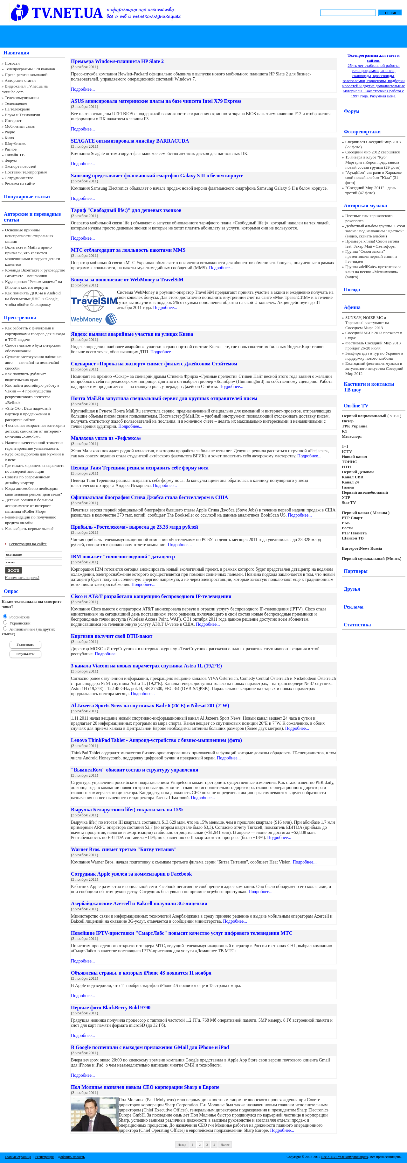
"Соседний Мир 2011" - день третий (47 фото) (370, 190)
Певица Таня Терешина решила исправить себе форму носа (140, 467)
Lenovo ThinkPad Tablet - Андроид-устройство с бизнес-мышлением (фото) (156, 740)
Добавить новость (71, 1157)
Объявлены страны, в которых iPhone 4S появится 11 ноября (141, 973)
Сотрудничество (19, 177)
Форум (11, 160)
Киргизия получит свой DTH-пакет (111, 636)
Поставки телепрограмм (26, 172)
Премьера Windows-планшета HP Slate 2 (117, 61)
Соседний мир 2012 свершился (372, 152)
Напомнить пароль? (22, 577)
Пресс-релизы (20, 317)
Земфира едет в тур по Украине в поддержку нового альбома (374, 356)
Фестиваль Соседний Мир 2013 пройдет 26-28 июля (373, 345)
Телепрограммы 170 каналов (30, 69)
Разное (11, 149)
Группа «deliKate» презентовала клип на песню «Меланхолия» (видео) (373, 271)
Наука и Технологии (22, 114)
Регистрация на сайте (28, 543)
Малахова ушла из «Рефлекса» (106, 438)
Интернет (13, 120)
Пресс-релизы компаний (26, 74)
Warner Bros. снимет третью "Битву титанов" (124, 849)
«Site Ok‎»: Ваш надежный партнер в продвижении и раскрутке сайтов (28, 414)
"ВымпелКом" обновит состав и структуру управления (134, 769)
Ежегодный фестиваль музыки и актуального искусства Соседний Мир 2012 (374, 368)
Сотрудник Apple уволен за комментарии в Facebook (131, 874)
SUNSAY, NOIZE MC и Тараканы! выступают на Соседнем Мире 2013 (367, 322)
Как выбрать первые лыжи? (29, 528)
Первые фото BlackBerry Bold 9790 (110, 1007)
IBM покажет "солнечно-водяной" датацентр (123, 556)
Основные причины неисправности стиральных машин (29, 236)
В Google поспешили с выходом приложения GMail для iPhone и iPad (150, 1047)
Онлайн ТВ (14, 154)
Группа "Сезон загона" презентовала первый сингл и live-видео (371, 256)
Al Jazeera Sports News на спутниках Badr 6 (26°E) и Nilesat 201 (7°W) (150, 705)
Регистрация (44, 1157)
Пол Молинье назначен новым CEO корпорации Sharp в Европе (145, 1087)
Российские (19, 617)
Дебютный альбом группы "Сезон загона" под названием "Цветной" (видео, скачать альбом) (375, 230)
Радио (10, 132)
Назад (181, 1144)
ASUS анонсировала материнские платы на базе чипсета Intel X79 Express (156, 101)
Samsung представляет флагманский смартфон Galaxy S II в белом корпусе (157, 175)
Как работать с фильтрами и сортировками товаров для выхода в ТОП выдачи (35, 334)
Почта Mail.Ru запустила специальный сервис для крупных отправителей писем (164, 398)
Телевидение (16, 103)
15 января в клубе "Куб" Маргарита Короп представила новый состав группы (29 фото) (373, 162)
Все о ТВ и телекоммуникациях (344, 1157)
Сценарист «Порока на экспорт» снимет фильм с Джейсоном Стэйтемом (154, 363)
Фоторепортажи (362, 131)
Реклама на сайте (20, 183)
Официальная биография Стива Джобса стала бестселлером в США (149, 497)
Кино (9, 137)
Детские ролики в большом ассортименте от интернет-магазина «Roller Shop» (29, 505)
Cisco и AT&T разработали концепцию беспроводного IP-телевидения (151, 596)
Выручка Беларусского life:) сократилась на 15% (127, 809)
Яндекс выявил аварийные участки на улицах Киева (132, 334)
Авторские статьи (20, 80)
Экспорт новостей (21, 166)
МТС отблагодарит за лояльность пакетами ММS (128, 250)
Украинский (19, 623)
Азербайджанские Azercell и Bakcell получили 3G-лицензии (139, 903)
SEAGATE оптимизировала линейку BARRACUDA (130, 141)
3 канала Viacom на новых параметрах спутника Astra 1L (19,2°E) (146, 665)
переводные (47, 214)
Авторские (16, 214)
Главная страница (18, 1157)
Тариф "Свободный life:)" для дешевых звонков (126, 210)
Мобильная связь (20, 126)
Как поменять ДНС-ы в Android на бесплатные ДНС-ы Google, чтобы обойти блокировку (33, 299)
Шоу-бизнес (15, 143)
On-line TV (356, 405)
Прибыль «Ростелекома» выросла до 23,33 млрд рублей (134, 527)
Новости (12, 63)
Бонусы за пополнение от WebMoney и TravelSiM (127, 279)
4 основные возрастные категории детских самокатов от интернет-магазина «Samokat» (35, 431)
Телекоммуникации (22, 97)
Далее (225, 1144)
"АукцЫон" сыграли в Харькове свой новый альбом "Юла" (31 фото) (373, 177)
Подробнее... (83, 89)
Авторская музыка (365, 205)
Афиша (352, 307)
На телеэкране (17, 109)
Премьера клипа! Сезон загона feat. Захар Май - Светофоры (372, 244)
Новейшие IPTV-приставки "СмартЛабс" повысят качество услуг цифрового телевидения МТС (182, 933)
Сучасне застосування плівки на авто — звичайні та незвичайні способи (33, 362)
